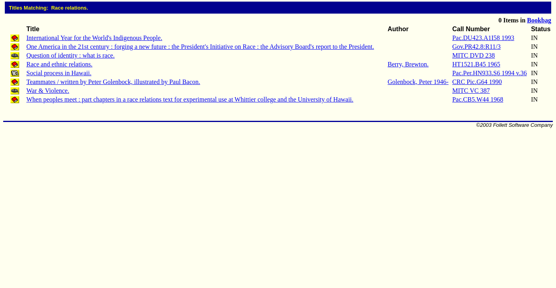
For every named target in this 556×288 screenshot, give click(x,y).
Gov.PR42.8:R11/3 (476, 46)
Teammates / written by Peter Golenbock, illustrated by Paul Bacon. (113, 81)
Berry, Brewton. (408, 64)
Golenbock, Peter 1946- (418, 81)
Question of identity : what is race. (70, 55)
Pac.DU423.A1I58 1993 (483, 37)
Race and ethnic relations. (59, 64)
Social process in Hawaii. (59, 73)
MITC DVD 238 (473, 55)
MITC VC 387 (471, 90)
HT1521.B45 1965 (476, 64)
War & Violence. (47, 90)
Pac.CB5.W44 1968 (477, 99)
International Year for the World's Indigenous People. (94, 37)
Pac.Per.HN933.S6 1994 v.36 (489, 73)
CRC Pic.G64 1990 (477, 81)
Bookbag (539, 20)
